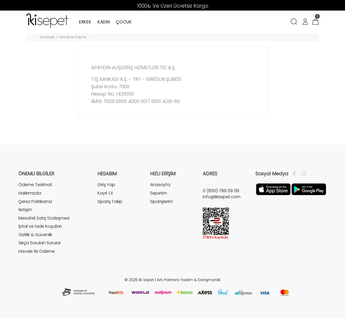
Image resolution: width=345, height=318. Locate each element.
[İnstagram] (302, 173)
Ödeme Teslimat (35, 185)
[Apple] (273, 189)
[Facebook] (295, 173)
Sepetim (158, 193)
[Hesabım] (305, 22)
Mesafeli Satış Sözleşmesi (44, 218)
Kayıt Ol (105, 193)
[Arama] (295, 22)
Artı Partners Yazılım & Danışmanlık (188, 279)
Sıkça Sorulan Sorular (39, 243)
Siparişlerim (161, 201)
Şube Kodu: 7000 (111, 86)
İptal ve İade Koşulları (40, 226)
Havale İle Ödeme (36, 251)
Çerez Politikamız (35, 201)
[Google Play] (309, 189)
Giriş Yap (106, 185)
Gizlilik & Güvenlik (35, 235)
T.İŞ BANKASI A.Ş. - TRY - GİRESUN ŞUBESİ (136, 79)
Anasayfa (47, 37)
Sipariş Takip (109, 201)
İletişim (25, 210)
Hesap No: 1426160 (113, 94)
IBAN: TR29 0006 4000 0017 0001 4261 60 (135, 101)
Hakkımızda (29, 193)
